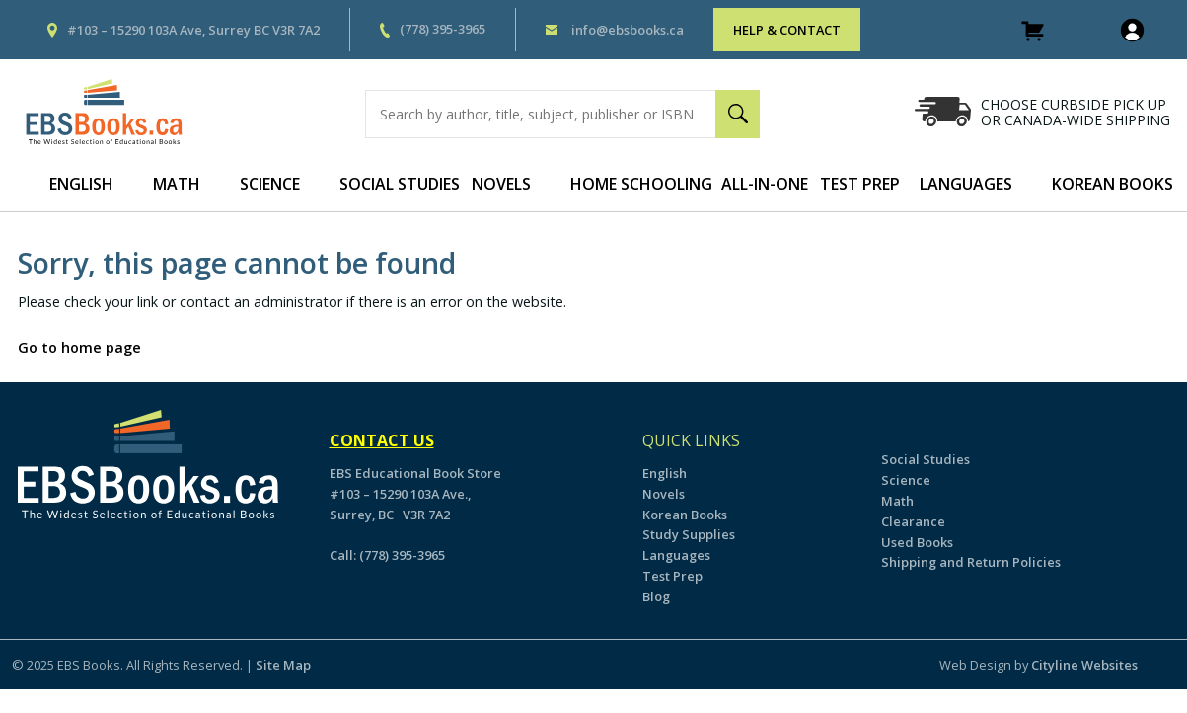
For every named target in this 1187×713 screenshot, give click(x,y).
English (81, 184)
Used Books (917, 542)
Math (176, 184)
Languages (966, 184)
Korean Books (684, 514)
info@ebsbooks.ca (627, 30)
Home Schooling (641, 184)
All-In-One (764, 184)
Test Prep (860, 184)
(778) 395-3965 (442, 29)
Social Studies (399, 184)
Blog (656, 596)
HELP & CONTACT (787, 30)
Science (270, 184)
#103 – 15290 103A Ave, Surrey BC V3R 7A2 (193, 30)
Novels (501, 184)
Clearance (913, 521)
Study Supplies (688, 534)
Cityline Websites (1084, 664)
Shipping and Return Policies (971, 562)
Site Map (283, 664)
